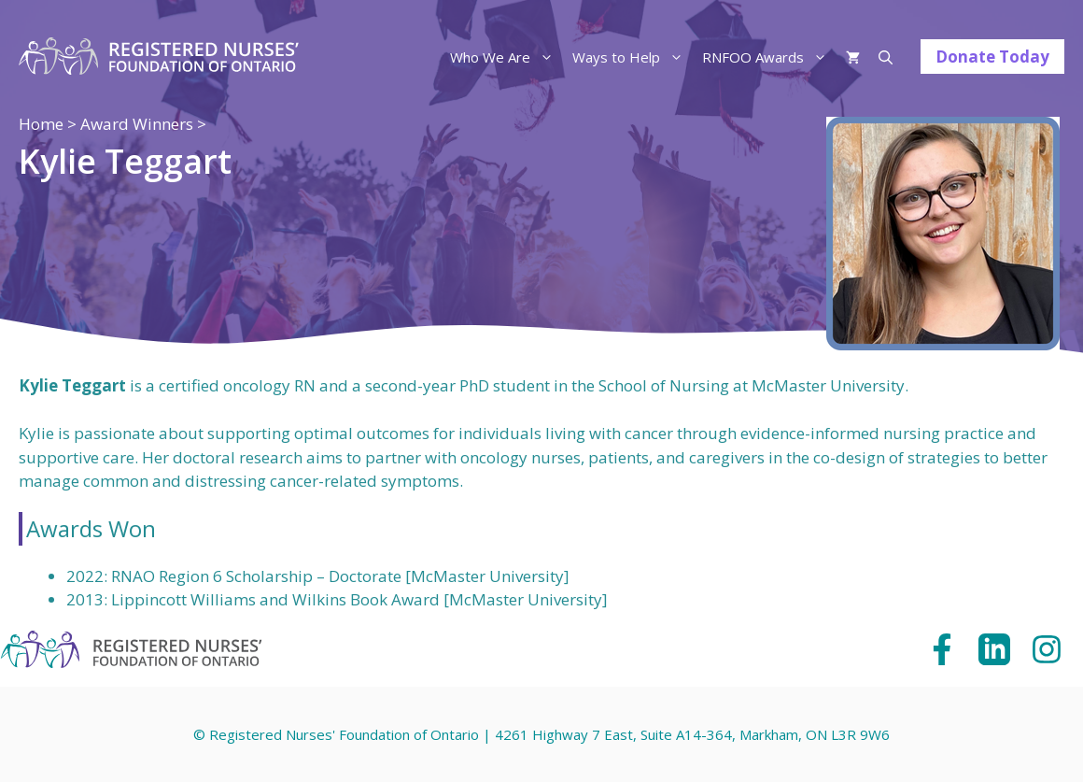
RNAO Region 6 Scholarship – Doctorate (256, 576)
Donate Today (992, 56)
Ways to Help (632, 57)
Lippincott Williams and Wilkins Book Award (275, 599)
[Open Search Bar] (885, 57)
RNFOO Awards (769, 57)
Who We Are (506, 57)
